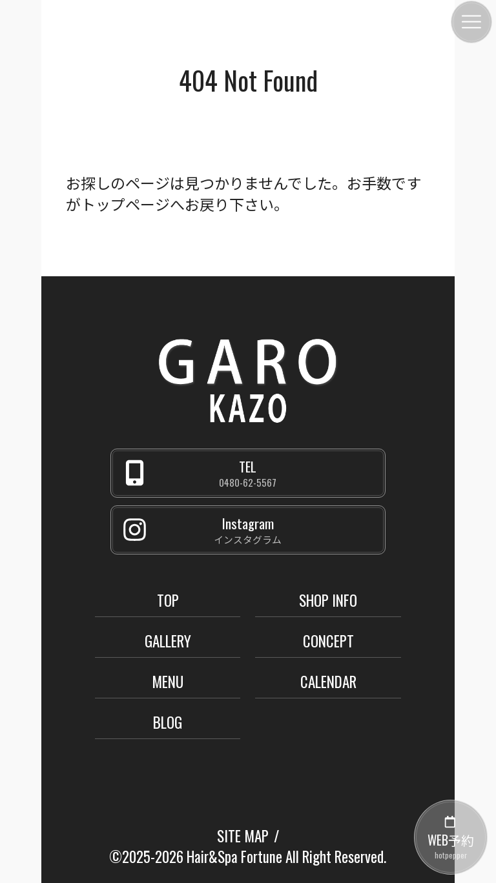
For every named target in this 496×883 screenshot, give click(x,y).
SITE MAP (243, 836)
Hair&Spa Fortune (234, 857)
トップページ (125, 204)
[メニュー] (471, 22)
